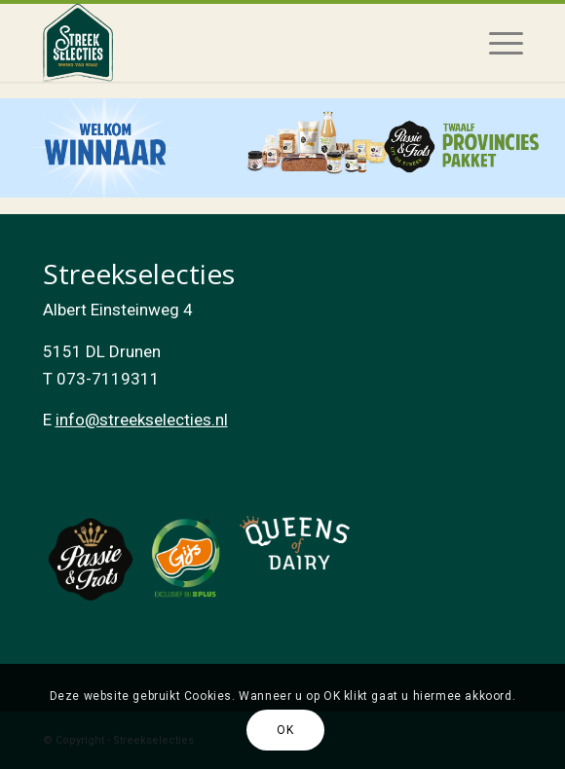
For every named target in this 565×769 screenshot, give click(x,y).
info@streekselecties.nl (142, 419)
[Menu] (496, 43)
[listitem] (282, 148)
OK (285, 730)
